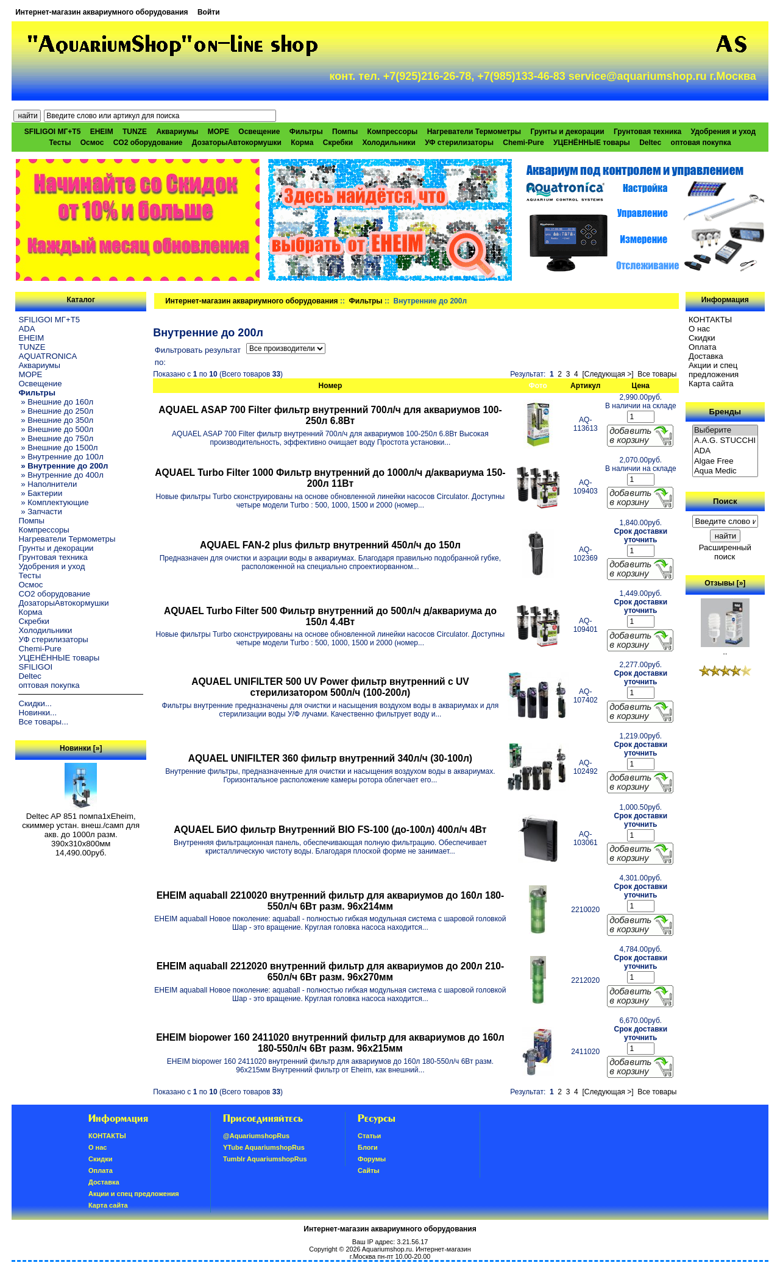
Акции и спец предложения (714, 370)
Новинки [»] (81, 748)
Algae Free (725, 461)
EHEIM (101, 131)
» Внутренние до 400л (60, 475)
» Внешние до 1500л (58, 447)
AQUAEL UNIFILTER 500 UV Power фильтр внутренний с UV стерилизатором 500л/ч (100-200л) (330, 687)
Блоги (368, 1147)
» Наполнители (47, 484)
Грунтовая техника (647, 131)
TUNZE (134, 131)
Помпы (345, 131)
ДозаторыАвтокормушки (237, 142)
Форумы (372, 1159)
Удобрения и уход (723, 131)
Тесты (60, 142)
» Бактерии (40, 493)
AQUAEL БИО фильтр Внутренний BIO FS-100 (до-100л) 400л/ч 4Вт (330, 829)
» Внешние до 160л (55, 401)
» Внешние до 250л (55, 411)
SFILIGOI (35, 666)
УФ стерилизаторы (459, 142)
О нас (699, 328)
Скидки (702, 337)
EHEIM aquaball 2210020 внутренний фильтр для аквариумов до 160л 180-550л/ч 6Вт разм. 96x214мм (331, 901)
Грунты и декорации (567, 131)
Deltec (650, 142)
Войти (208, 12)
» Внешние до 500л (55, 429)
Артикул (585, 385)
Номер (330, 385)
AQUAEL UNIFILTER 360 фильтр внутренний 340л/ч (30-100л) (330, 758)
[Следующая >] (607, 374)
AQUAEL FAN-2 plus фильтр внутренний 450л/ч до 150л (330, 545)
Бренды (725, 411)
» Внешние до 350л (55, 420)
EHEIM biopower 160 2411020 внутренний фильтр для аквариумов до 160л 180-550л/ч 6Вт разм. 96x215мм (330, 1042)
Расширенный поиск (725, 552)
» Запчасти (40, 511)
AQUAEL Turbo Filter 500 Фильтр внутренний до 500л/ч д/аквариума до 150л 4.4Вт (330, 616)
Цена (641, 385)
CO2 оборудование (148, 142)
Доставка (706, 356)
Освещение (259, 131)
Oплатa (703, 347)
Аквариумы (177, 131)
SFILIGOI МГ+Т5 (52, 131)
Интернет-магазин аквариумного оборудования (101, 12)
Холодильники (389, 142)
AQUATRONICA (47, 356)
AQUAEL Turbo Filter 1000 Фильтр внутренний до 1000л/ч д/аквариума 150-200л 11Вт (330, 478)
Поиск (725, 501)
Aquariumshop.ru (387, 1249)
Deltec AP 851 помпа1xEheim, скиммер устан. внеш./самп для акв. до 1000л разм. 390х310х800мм (81, 826)
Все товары (656, 374)
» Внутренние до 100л (60, 456)
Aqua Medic (725, 471)
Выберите (725, 430)
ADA (26, 328)
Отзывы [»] (724, 583)
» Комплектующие (53, 502)
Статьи (369, 1135)
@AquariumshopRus (256, 1135)
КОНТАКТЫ (710, 319)
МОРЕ (218, 131)
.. (725, 648)
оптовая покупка (701, 142)
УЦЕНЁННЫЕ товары (591, 142)
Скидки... (34, 703)
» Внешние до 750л (55, 438)
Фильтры (366, 301)
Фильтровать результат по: (198, 356)
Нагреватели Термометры (474, 131)
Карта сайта (711, 383)
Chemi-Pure (523, 142)
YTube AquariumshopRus (264, 1147)
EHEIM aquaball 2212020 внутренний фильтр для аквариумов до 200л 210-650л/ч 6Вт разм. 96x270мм (331, 971)
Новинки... (37, 712)
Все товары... (43, 721)
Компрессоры (392, 131)
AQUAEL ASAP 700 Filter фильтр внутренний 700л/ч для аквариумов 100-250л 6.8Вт (330, 415)
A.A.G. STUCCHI (725, 441)
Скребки (338, 142)
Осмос (92, 142)
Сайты (369, 1170)
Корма (302, 142)
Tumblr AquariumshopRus (265, 1159)
